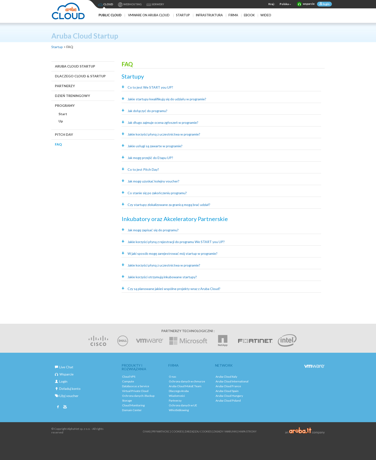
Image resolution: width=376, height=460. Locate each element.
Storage (127, 400)
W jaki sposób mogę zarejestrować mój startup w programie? (172, 253)
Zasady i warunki (225, 431)
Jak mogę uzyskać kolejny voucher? (153, 181)
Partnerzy (65, 86)
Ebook (249, 15)
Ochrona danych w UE (183, 405)
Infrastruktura (209, 15)
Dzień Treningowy (72, 96)
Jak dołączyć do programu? (147, 111)
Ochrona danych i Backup (138, 396)
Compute (128, 381)
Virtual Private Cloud (135, 391)
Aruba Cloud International (232, 381)
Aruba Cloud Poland (228, 400)
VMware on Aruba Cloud (149, 15)
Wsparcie (64, 374)
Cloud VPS (128, 376)
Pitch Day (64, 134)
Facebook (58, 407)
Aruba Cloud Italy (226, 376)
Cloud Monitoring (133, 405)
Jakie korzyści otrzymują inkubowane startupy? (162, 277)
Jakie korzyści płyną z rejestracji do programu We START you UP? (176, 242)
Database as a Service (135, 386)
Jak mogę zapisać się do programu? (153, 230)
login (325, 4)
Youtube (65, 407)
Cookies (177, 431)
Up (61, 121)
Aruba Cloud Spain (227, 391)
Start (63, 114)
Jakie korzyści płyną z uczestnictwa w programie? (164, 134)
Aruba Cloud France (228, 386)
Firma (233, 15)
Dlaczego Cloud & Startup (80, 76)
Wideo (265, 15)
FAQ (58, 144)
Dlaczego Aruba (179, 391)
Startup (183, 15)
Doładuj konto (68, 388)
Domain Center (132, 410)
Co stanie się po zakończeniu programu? (157, 193)
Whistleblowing (179, 410)
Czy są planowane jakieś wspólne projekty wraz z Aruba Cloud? (174, 289)
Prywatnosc (161, 431)
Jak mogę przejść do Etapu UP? (150, 158)
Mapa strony (248, 431)
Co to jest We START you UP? (150, 87)
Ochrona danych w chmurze (187, 381)
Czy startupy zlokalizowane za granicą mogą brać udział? (169, 205)
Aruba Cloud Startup (75, 66)
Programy (65, 105)
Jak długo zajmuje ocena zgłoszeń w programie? (163, 122)
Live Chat (64, 367)
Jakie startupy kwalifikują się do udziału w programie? (167, 99)
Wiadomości (177, 396)
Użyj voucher (66, 396)
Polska (286, 4)
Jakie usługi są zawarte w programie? (155, 146)
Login (61, 381)
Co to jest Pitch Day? (143, 169)
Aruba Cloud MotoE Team (185, 386)
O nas (172, 376)
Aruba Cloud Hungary (229, 396)
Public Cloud (110, 15)
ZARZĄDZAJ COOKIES (198, 431)
